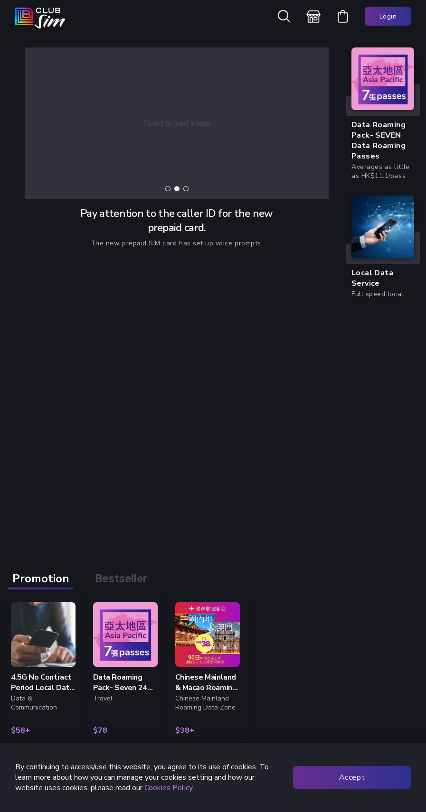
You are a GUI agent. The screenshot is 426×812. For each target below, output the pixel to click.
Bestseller (121, 578)
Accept (352, 777)
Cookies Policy (167, 788)
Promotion (40, 578)
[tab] (167, 188)
